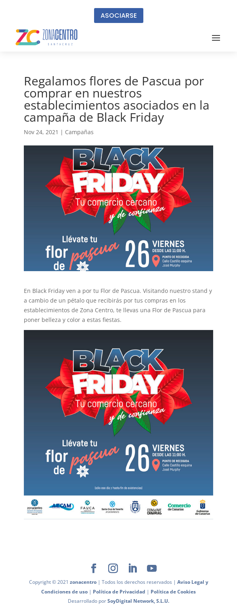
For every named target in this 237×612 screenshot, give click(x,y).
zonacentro (83, 582)
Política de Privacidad (119, 591)
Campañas (79, 132)
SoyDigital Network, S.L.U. (138, 600)
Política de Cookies (173, 591)
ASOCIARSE (119, 15)
